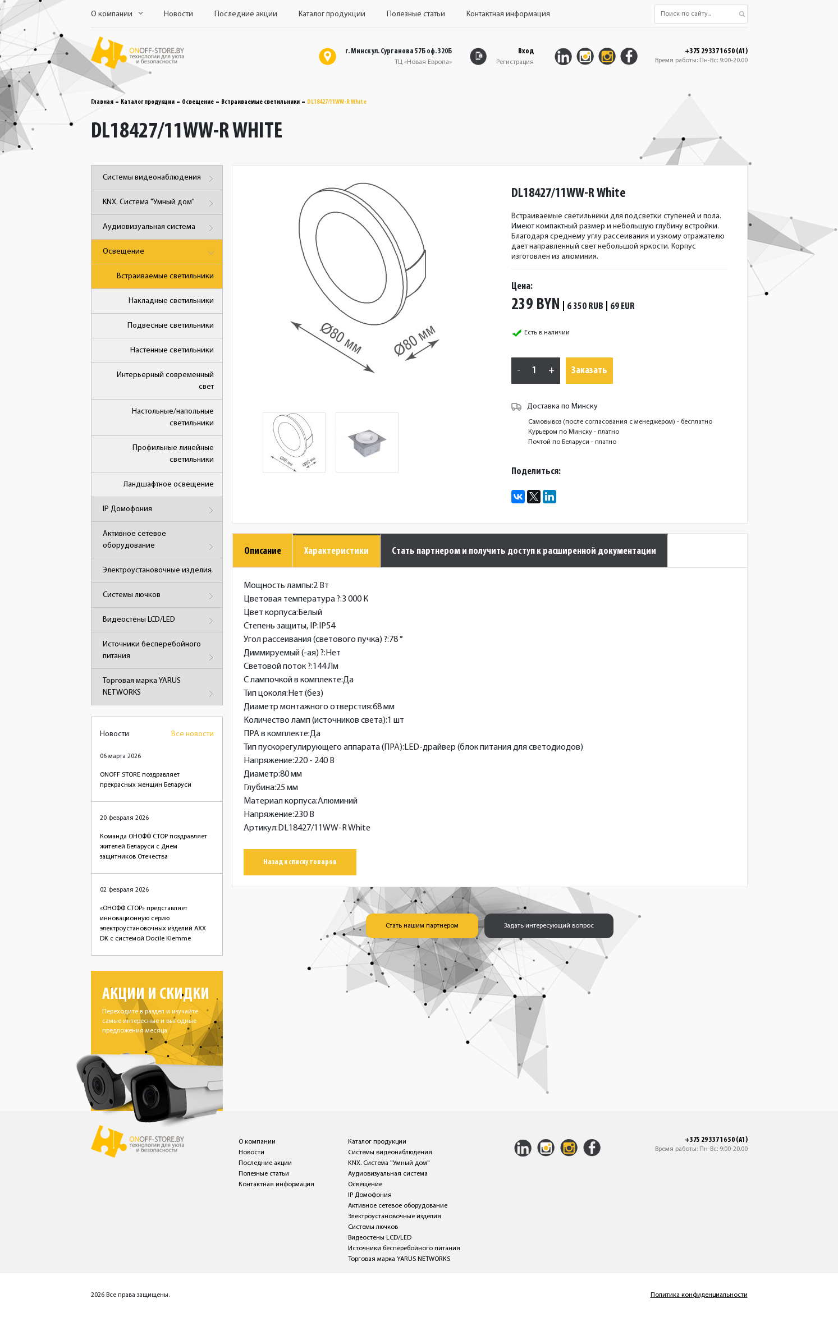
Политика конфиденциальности (699, 1295)
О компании (117, 14)
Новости (178, 14)
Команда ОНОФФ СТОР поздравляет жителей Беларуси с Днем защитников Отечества (153, 846)
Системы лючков (160, 596)
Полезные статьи (416, 14)
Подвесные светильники (170, 326)
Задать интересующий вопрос (549, 926)
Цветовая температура (292, 599)
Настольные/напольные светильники (173, 417)
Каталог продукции (332, 14)
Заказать (589, 370)
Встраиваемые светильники (260, 102)
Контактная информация (508, 14)
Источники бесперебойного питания (160, 652)
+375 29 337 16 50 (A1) (716, 52)
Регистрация (515, 62)
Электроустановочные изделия (160, 572)
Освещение (198, 102)
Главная (102, 102)
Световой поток (277, 666)
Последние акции (245, 14)
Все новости (192, 734)
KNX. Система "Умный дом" (160, 203)
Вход (526, 51)
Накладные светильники (171, 301)
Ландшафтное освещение (168, 484)
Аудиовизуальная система (160, 228)
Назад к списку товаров (300, 862)
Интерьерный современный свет (165, 381)
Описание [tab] (262, 551)
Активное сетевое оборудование (160, 542)
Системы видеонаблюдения (160, 179)
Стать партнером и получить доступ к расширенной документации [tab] (524, 551)
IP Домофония (160, 510)
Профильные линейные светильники (173, 454)
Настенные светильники (172, 350)
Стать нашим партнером (422, 926)
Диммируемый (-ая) (284, 653)
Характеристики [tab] (336, 551)
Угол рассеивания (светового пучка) (315, 639)
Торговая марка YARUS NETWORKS (160, 689)
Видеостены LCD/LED (160, 621)
